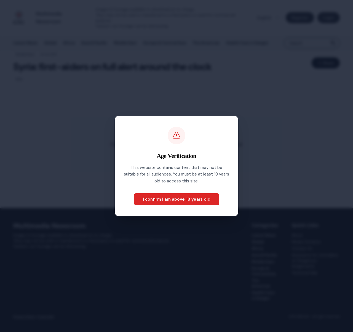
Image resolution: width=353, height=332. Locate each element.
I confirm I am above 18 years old (176, 199)
